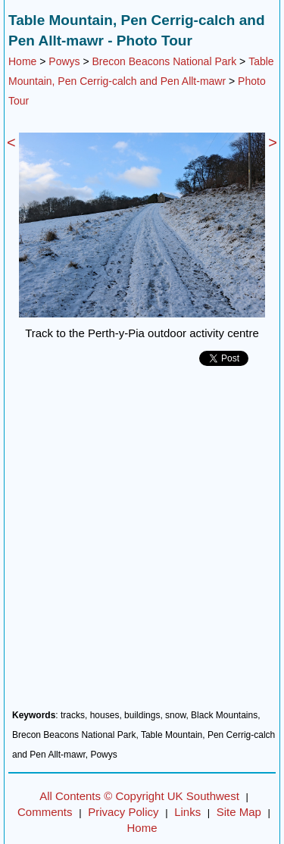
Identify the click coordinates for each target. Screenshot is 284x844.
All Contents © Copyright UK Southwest (139, 795)
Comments (45, 811)
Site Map (239, 811)
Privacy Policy (123, 811)
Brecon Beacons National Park (164, 61)
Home (22, 61)
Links (187, 811)
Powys (64, 61)
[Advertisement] (142, 544)
